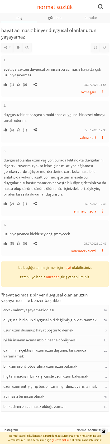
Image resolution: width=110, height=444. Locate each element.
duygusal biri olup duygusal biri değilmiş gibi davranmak (49, 319)
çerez (55, 440)
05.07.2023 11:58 (95, 85)
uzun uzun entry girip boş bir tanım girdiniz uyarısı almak (50, 386)
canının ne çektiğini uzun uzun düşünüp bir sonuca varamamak (44, 353)
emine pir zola (85, 211)
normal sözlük (55, 7)
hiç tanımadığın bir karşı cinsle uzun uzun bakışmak (45, 376)
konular (91, 17)
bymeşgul (88, 92)
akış (19, 17)
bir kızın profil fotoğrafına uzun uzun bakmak (40, 366)
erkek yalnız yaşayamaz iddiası (28, 310)
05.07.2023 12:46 (95, 204)
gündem (55, 17)
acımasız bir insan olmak (23, 396)
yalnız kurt (88, 137)
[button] (35, 84)
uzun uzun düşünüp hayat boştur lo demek (38, 330)
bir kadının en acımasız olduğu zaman (34, 406)
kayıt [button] (67, 267)
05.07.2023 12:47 (95, 243)
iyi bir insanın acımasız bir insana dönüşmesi (40, 340)
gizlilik (65, 440)
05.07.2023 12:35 (95, 130)
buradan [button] (53, 276)
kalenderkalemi (83, 250)
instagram (11, 430)
